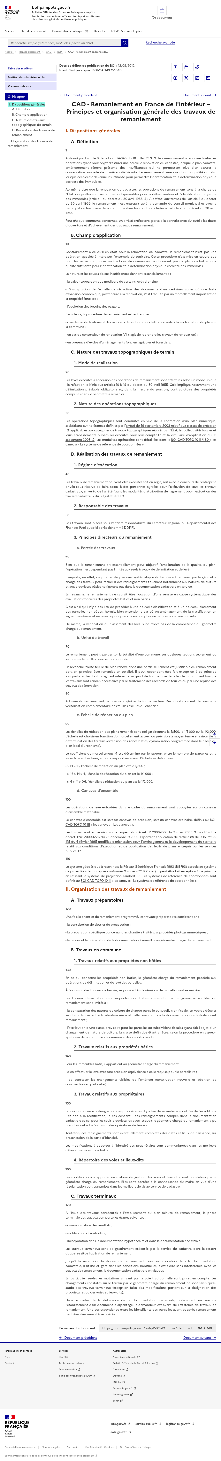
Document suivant (197, 95)
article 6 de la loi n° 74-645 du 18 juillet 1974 (120, 158)
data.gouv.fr (118, 1432)
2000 (135, 837)
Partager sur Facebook (175, 78)
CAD (49, 52)
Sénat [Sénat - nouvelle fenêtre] (116, 1400)
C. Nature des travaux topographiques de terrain (32, 122)
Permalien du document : (78, 1328)
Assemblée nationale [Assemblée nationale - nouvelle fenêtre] (124, 1357)
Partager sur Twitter (186, 78)
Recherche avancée (160, 42)
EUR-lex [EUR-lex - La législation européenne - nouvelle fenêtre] (117, 1382)
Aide (7, 1357)
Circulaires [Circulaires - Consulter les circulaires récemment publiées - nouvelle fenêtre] (119, 1369)
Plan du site (73, 1447)
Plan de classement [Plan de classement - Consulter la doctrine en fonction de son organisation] (33, 31)
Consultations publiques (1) (70, 31)
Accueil (9, 31)
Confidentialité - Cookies (99, 1447)
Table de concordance (71, 1363)
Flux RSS (63, 1357)
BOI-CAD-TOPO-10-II (96, 880)
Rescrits (99, 31)
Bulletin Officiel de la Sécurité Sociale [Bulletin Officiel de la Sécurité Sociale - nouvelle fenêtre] (134, 1363)
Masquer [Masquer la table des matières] (18, 96)
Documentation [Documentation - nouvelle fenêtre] (68, 1369)
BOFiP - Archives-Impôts (126, 31)
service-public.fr (146, 1424)
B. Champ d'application (29, 114)
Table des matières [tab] (20, 69)
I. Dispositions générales (27, 104)
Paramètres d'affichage (137, 1447)
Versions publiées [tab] (19, 86)
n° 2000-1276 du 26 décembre (103, 837)
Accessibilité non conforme (20, 1447)
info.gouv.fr (118, 1424)
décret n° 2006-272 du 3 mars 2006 (164, 832)
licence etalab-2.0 (84, 1455)
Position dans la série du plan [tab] (27, 77)
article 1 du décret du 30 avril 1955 (116, 198)
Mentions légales (51, 1447)
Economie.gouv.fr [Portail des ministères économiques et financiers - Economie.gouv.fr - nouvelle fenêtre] (123, 1388)
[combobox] (64, 43)
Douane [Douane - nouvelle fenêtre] (117, 1376)
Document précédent (80, 95)
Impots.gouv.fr (121, 1394)
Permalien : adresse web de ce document (197, 67)
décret (70, 837)
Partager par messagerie (208, 78)
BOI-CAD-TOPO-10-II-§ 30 (190, 439)
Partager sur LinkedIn (197, 78)
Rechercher (124, 43)
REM (60, 52)
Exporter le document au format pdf (175, 67)
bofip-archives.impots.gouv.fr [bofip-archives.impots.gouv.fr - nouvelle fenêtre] (75, 1376)
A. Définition (21, 109)
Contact (9, 1363)
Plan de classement (30, 52)
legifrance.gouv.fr (178, 1424)
